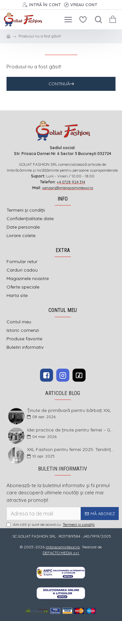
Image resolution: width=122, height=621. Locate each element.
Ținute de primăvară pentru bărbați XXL (69, 410)
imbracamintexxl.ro (63, 546)
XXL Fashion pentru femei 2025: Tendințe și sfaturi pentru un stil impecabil (71, 449)
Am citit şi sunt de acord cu (51, 525)
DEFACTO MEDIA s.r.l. (61, 552)
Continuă (59, 83)
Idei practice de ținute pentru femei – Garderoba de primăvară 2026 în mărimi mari (71, 430)
